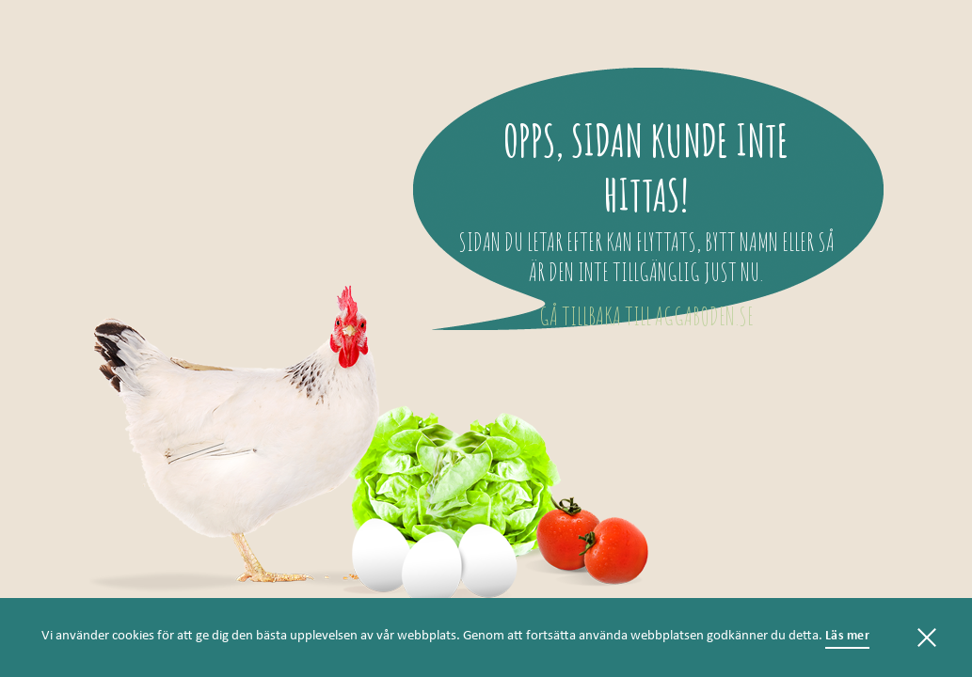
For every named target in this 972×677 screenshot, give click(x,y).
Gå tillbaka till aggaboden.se (646, 316)
